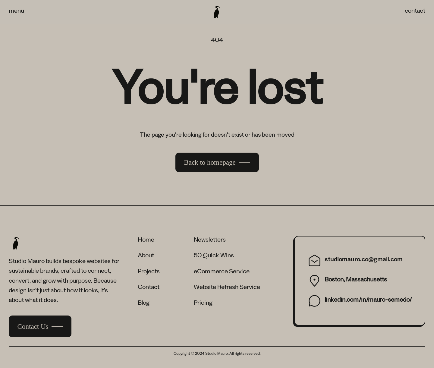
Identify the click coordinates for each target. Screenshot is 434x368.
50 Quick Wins (214, 256)
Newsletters (210, 240)
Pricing (203, 303)
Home (146, 240)
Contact (148, 288)
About (146, 256)
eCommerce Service (222, 272)
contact (415, 11)
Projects (149, 272)
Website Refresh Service (227, 288)
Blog (143, 303)
